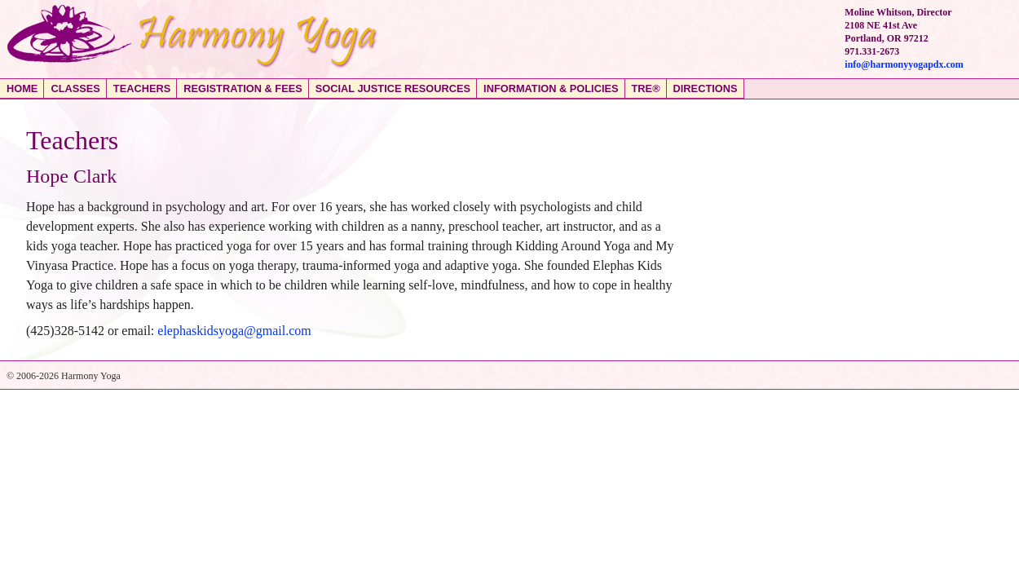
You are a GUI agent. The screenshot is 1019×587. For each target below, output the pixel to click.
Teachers (141, 88)
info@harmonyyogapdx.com (904, 64)
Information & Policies (550, 88)
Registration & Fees (242, 88)
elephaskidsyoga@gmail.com (234, 331)
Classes (75, 88)
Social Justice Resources (392, 88)
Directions (705, 88)
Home (22, 88)
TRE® (646, 88)
